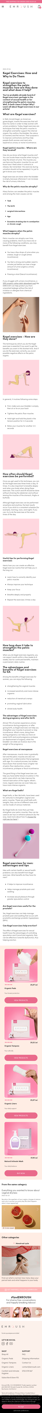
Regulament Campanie (30, 1395)
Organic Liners (10, 1103)
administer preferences (21, 1410)
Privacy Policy (20, 1393)
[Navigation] (3, 6)
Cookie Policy (30, 1393)
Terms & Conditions (8, 1393)
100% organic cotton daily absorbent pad (19, 283)
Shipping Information (30, 1358)
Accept (21, 1406)
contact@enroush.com (31, 1367)
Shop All (5, 1354)
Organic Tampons (11, 1046)
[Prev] (4, 1209)
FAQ (23, 1354)
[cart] (39, 6)
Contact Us (26, 1363)
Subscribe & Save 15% (10, 1377)
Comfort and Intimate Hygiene (10, 1372)
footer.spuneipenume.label (10, 1333)
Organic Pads (10, 988)
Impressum (5, 1395)
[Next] (37, 1209)
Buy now (21, 1173)
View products (21, 1000)
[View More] (5, 1312)
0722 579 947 (27, 1371)
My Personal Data (16, 1395)
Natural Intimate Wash (13, 1161)
